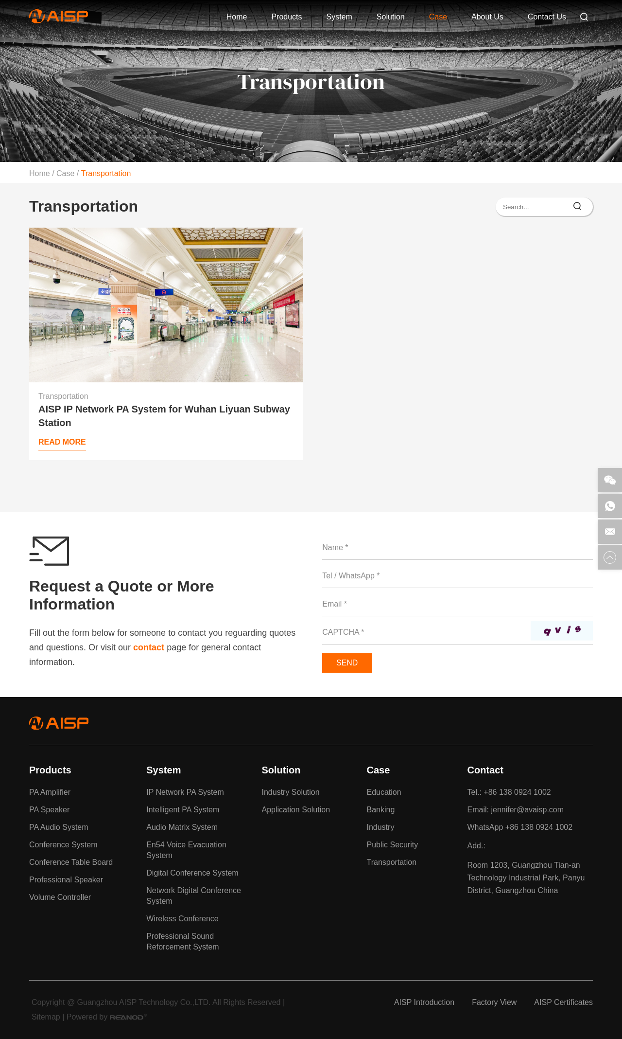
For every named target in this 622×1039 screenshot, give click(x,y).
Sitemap (46, 1017)
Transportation (106, 173)
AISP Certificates (563, 1002)
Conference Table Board (71, 862)
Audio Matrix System (182, 827)
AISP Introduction (424, 1002)
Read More (62, 442)
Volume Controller (60, 897)
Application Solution (295, 810)
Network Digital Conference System (193, 895)
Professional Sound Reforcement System (182, 941)
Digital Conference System (192, 873)
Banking (380, 810)
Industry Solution (290, 792)
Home (236, 17)
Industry (380, 827)
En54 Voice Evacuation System (186, 850)
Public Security (392, 845)
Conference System (63, 845)
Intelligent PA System (182, 810)
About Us (487, 17)
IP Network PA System (185, 792)
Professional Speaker (66, 880)
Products (286, 17)
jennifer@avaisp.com (527, 810)
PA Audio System (58, 827)
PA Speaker (49, 810)
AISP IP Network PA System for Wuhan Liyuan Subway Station (164, 416)
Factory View (494, 1002)
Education (383, 792)
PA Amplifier (49, 792)
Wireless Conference (182, 918)
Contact (485, 770)
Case (438, 17)
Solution (391, 17)
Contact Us (547, 17)
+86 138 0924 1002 (538, 827)
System (339, 17)
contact (148, 647)
